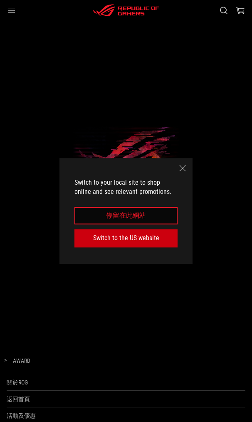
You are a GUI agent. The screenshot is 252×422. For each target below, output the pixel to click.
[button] (12, 10)
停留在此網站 (126, 215)
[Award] (21, 361)
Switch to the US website (126, 238)
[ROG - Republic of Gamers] (126, 10)
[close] (183, 168)
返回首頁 (18, 399)
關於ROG (17, 382)
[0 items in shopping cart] (240, 10)
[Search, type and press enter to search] (223, 10)
